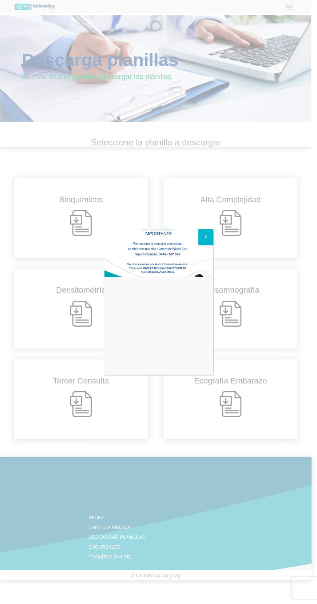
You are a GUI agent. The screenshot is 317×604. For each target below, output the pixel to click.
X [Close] (206, 237)
